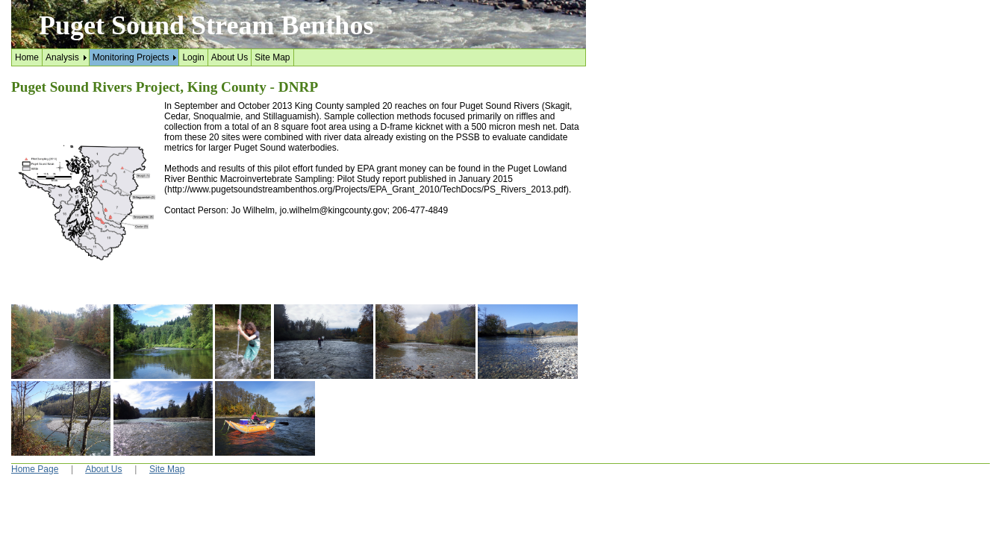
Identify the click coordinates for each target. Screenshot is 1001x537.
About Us (229, 57)
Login (193, 57)
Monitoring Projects (131, 57)
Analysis (62, 57)
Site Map (272, 57)
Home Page (34, 469)
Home (27, 57)
